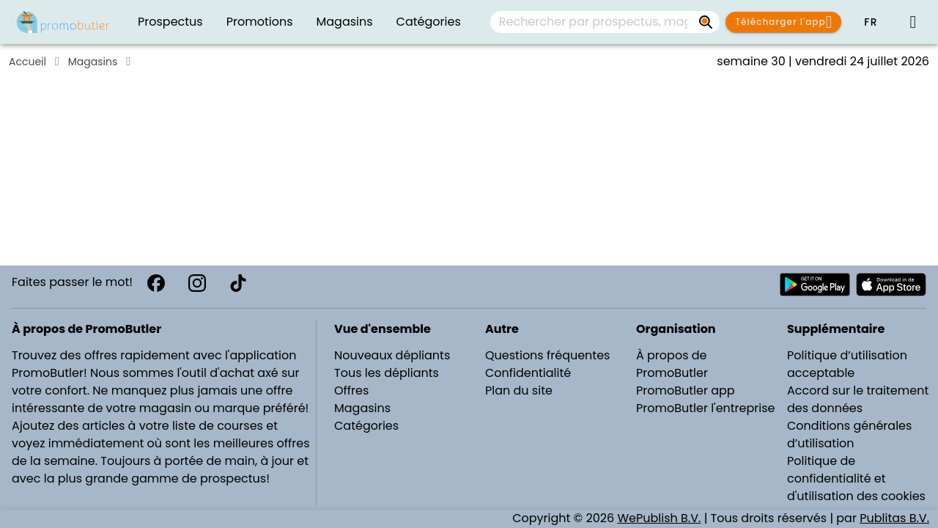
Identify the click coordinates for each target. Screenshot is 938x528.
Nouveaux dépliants (392, 355)
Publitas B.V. (894, 518)
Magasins (92, 61)
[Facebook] (156, 283)
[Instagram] (197, 283)
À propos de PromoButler (672, 364)
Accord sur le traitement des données (857, 399)
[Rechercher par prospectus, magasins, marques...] (706, 22)
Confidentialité (528, 372)
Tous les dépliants (386, 372)
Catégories (366, 425)
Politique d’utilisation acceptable (847, 364)
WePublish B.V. (659, 518)
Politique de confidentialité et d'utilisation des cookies (856, 478)
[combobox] (605, 22)
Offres (351, 390)
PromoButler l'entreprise (705, 408)
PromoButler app (685, 390)
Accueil (27, 61)
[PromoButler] (63, 22)
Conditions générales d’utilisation (849, 434)
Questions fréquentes (547, 355)
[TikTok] (238, 283)
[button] (870, 22)
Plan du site (519, 390)
